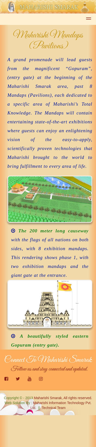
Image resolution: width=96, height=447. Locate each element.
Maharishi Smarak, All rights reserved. (63, 398)
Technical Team (53, 408)
